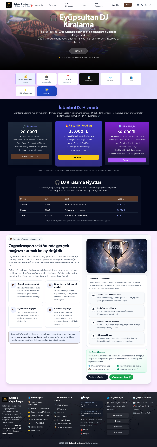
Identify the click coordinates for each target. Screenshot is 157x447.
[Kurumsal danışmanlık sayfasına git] (91, 404)
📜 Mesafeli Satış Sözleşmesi (35, 403)
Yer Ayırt (127, 160)
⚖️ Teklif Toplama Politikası (38, 408)
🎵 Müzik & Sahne (61, 405)
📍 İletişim (84, 433)
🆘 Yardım (84, 429)
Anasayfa (39, 5)
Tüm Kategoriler (99, 5)
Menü (85, 5)
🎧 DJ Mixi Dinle (78, 51)
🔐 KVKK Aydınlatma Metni (38, 416)
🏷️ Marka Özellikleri (36, 423)
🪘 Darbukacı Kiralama (63, 427)
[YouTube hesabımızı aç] (118, 427)
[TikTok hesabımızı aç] (118, 421)
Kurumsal (53, 5)
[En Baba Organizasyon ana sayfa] (19, 5)
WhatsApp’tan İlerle (121, 377)
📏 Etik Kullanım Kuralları (37, 419)
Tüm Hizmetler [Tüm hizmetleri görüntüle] (69, 5)
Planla (128, 5)
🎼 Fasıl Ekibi (59, 412)
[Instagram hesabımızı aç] (118, 415)
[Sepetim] (138, 5)
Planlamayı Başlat (97, 377)
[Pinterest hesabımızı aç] (118, 432)
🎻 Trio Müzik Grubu (62, 420)
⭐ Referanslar (34, 430)
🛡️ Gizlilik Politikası (35, 427)
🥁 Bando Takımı (60, 416)
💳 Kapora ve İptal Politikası (39, 412)
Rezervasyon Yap (30, 156)
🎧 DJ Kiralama (60, 409)
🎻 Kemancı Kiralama (62, 423)
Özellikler (115, 5)
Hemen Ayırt (78, 157)
